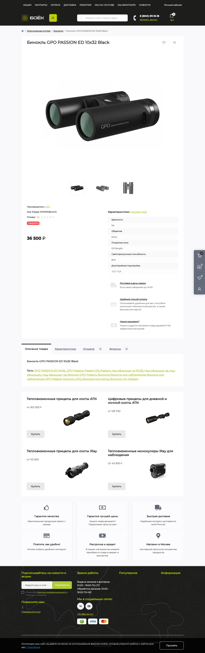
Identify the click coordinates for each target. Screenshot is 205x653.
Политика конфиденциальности (52, 592)
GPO (47, 206)
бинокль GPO (72, 379)
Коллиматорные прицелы (133, 624)
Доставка (70, 5)
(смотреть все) (138, 212)
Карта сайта (167, 605)
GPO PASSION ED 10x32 (49, 370)
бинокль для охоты (96, 379)
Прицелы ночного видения (134, 608)
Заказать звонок (148, 19)
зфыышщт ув (57, 374)
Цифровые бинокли (130, 605)
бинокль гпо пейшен (124, 379)
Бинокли (58, 31)
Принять (171, 645)
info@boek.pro (85, 614)
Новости (144, 5)
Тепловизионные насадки (133, 593)
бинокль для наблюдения (128, 374)
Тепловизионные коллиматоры (136, 589)
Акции (27, 5)
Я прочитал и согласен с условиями (47, 593)
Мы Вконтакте (127, 5)
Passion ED (92, 370)
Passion (105, 370)
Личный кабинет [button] (173, 5)
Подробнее (33, 647)
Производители (169, 608)
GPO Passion (74, 370)
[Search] (81, 17)
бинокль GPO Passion (81, 374)
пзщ (44, 374)
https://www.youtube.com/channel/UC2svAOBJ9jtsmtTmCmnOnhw (89, 606)
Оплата (55, 5)
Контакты (41, 5)
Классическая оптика (38, 31)
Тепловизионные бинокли (133, 597)
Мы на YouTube (104, 5)
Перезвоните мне (30, 612)
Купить (35, 434)
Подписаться (62, 585)
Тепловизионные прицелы (133, 582)
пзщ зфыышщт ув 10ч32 (127, 370)
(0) (38, 217)
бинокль (103, 374)
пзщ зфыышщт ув (156, 370)
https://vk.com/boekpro (80, 606)
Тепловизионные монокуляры (135, 585)
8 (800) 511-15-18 (149, 16)
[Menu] (53, 18)
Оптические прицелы (130, 616)
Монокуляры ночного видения (136, 612)
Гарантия (85, 5)
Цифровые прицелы (130, 601)
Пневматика (125, 628)
